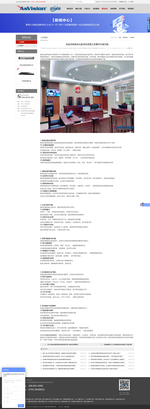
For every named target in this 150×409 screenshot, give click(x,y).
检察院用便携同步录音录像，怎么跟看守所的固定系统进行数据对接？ (109, 365)
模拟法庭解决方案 (88, 401)
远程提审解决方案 (110, 399)
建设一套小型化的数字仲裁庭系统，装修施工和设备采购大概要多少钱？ (61, 353)
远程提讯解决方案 (120, 399)
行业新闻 (20, 45)
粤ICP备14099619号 (50, 406)
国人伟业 (66, 406)
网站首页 (70, 8)
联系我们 (131, 8)
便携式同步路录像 (32, 401)
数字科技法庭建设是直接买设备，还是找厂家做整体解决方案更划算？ (109, 362)
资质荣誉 (113, 8)
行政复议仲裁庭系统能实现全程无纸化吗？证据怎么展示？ (106, 353)
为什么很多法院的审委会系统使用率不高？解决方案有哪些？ (63, 344)
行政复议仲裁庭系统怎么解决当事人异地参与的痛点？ (105, 368)
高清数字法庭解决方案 (77, 401)
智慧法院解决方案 (42, 401)
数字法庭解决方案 (47, 399)
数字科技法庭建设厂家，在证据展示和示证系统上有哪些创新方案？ (60, 362)
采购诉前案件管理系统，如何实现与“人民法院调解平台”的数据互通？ (109, 359)
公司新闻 (21, 42)
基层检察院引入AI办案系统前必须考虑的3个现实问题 (118, 344)
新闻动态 (105, 8)
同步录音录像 (37, 399)
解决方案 (78, 8)
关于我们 (122, 8)
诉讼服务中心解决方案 (54, 401)
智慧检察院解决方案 (68, 399)
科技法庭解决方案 (57, 399)
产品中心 (87, 8)
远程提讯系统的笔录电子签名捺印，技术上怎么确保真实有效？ (59, 356)
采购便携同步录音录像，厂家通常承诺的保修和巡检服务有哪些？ (59, 365)
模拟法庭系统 (51, 335)
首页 (120, 37)
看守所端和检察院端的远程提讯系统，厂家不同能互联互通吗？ (107, 356)
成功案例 (96, 8)
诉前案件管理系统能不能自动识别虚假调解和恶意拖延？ (57, 359)
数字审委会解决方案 (28, 399)
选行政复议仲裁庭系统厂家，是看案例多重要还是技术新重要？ (59, 368)
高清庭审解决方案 (65, 401)
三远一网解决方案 (79, 399)
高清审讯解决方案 (99, 399)
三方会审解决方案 (89, 399)
